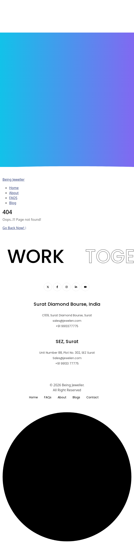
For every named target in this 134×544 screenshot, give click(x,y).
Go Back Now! (14, 228)
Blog (12, 203)
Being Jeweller (13, 179)
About (14, 193)
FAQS (13, 198)
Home (14, 188)
